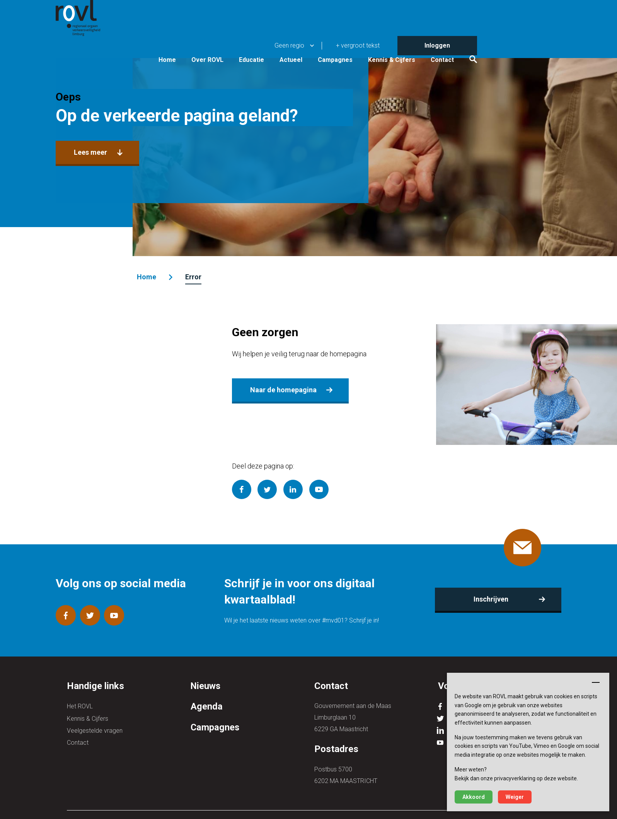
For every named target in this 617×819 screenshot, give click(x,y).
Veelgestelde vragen (95, 729)
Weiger (515, 797)
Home (240, 39)
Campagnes (408, 39)
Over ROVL (280, 39)
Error (200, 277)
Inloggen (510, 9)
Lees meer (101, 177)
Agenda (207, 706)
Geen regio (362, 9)
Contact (515, 39)
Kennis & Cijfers (464, 39)
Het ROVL (80, 706)
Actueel (364, 39)
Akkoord (473, 797)
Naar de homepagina (282, 386)
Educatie (324, 39)
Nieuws (206, 686)
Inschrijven (482, 599)
